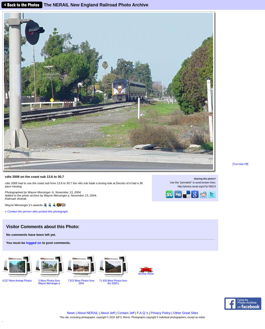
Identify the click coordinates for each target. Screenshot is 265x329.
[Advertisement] (240, 86)
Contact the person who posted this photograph (37, 211)
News (71, 313)
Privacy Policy (161, 313)
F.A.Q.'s (142, 313)
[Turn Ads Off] (240, 164)
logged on (33, 243)
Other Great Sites (185, 313)
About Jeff (107, 313)
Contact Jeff (125, 313)
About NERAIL (87, 313)
